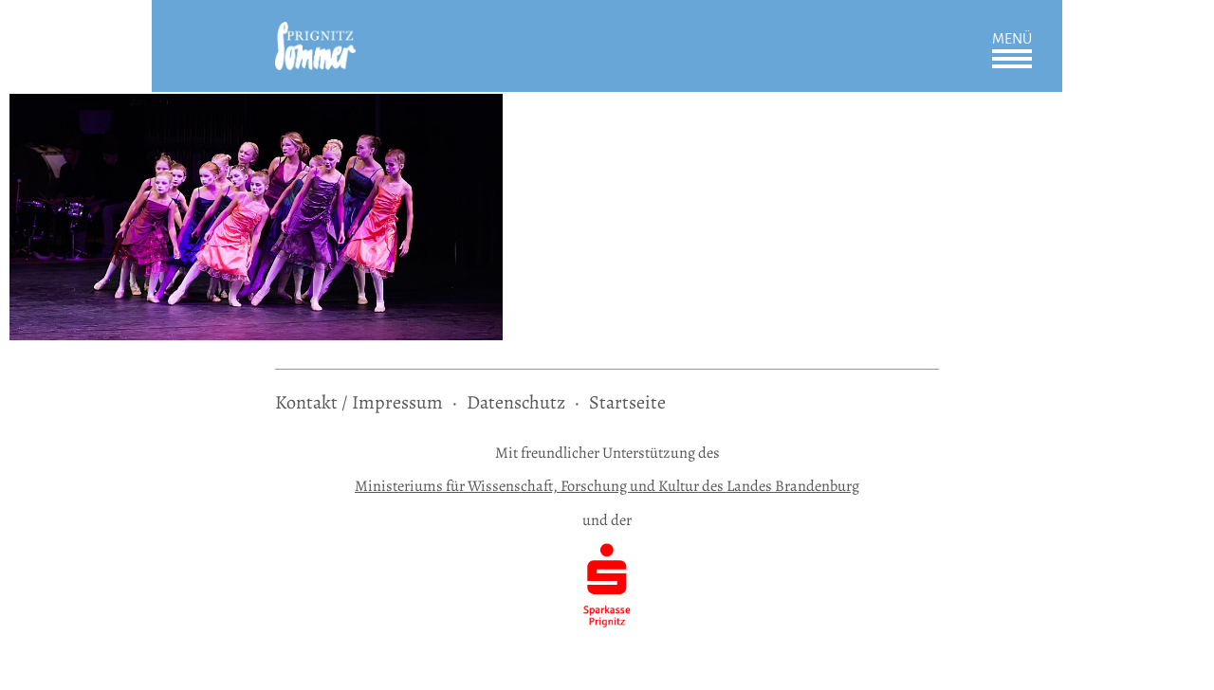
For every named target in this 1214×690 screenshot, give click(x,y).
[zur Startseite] (315, 34)
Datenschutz (516, 402)
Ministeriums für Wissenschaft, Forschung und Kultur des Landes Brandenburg (607, 486)
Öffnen (1012, 58)
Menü (1012, 38)
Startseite (627, 402)
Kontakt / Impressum (359, 402)
